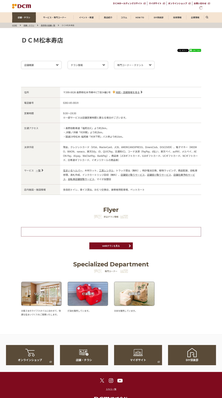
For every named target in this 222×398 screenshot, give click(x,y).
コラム (124, 17)
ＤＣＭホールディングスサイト (127, 3)
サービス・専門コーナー (54, 17)
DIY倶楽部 (158, 17)
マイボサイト (155, 3)
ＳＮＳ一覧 (111, 389)
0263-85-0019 (70, 103)
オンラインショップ (177, 3)
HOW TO (140, 17)
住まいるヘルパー (72, 170)
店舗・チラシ (24, 17)
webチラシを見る (111, 246)
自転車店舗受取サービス (81, 179)
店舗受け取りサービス (133, 175)
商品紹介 (108, 17)
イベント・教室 (86, 17)
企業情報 (195, 17)
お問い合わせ (200, 3)
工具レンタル (106, 170)
